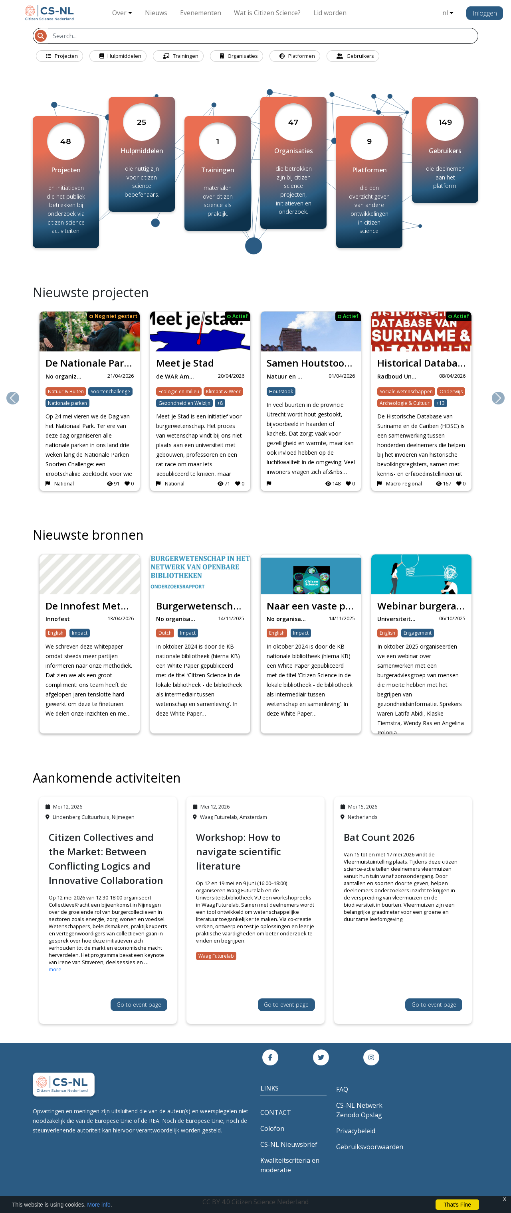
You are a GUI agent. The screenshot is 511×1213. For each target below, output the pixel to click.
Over (119, 12)
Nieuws (156, 12)
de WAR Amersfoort (178, 376)
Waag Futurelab (216, 956)
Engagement (418, 632)
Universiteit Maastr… (399, 619)
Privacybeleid (355, 1130)
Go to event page (139, 1004)
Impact (79, 632)
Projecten (62, 55)
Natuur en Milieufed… (289, 376)
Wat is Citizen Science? (267, 12)
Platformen (297, 55)
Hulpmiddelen (120, 55)
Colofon (272, 1128)
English (55, 632)
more (55, 969)
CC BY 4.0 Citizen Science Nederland (255, 1201)
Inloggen (485, 13)
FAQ (342, 1089)
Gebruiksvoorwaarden (369, 1146)
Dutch (165, 632)
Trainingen (180, 55)
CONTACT (275, 1112)
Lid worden (330, 12)
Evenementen (200, 12)
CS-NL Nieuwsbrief (288, 1144)
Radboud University (399, 376)
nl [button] (445, 12)
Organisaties (239, 55)
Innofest (58, 619)
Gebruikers (355, 55)
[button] (13, 398)
